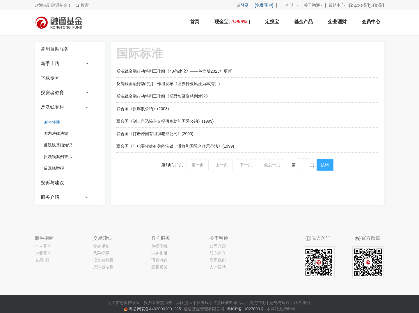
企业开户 (43, 253)
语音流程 (159, 260)
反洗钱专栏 (65, 107)
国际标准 (52, 121)
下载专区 (50, 78)
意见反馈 (159, 267)
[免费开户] (264, 5)
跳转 (325, 164)
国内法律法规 (56, 133)
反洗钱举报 (54, 168)
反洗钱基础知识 (58, 145)
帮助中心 (337, 5)
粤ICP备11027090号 (245, 309)
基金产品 (303, 21)
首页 (194, 21)
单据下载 (159, 246)
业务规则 (101, 246)
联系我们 (218, 260)
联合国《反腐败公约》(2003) (142, 108)
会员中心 (371, 21)
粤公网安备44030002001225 (155, 309)
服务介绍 (65, 197)
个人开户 (43, 246)
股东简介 (218, 253)
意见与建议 (279, 302)
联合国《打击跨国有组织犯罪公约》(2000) (154, 133)
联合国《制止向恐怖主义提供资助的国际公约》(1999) (165, 121)
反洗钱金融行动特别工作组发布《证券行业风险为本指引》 (169, 83)
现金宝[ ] (232, 21)
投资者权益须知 (158, 302)
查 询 (287, 5)
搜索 (82, 5)
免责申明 (257, 302)
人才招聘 (218, 267)
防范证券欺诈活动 (229, 302)
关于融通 (312, 5)
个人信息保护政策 (123, 302)
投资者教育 (65, 92)
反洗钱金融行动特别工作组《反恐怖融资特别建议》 (163, 96)
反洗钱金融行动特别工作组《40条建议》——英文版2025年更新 (174, 71)
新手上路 (65, 63)
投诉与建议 (52, 182)
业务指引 (159, 253)
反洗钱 (202, 302)
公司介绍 (218, 246)
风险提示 (101, 253)
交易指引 (43, 260)
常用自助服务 (55, 48)
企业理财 (337, 21)
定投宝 (272, 21)
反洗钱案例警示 (58, 156)
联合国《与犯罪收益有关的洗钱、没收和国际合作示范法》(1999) (175, 146)
